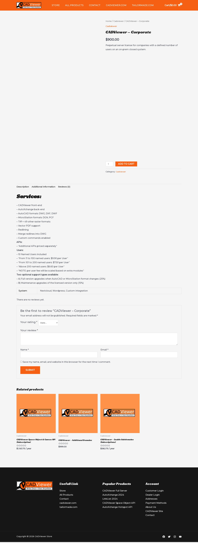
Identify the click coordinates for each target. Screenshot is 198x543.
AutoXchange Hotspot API (117, 509)
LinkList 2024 (110, 500)
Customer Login (154, 492)
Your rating (28, 323)
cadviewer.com (112, 5)
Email (104, 351)
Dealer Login (152, 496)
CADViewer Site (154, 513)
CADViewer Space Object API (118, 505)
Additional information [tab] (44, 187)
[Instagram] (175, 538)
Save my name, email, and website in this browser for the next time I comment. (67, 363)
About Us (150, 509)
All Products (73, 5)
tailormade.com (138, 5)
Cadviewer (119, 21)
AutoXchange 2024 (113, 496)
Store (55, 5)
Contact (92, 5)
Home (109, 21)
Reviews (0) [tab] (66, 187)
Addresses (151, 500)
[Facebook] (164, 538)
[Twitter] (169, 538)
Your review (29, 331)
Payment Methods (156, 505)
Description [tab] (22, 187)
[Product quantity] (110, 164)
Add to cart (127, 164)
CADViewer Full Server (114, 492)
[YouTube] (180, 538)
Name (24, 351)
